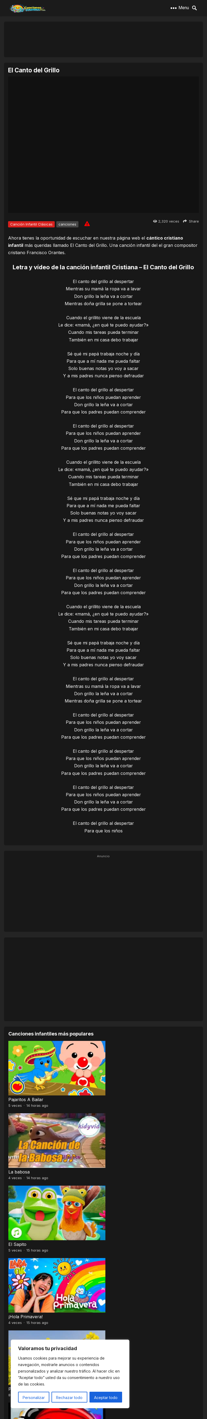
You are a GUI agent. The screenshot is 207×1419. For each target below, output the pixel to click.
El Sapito (17, 1167)
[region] (70, 1374)
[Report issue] (87, 223)
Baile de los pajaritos (29, 1307)
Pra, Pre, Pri (21, 1237)
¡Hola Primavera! (123, 1167)
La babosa (116, 1097)
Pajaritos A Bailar (25, 1097)
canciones (67, 224)
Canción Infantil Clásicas (31, 224)
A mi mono (117, 1307)
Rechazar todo (69, 1397)
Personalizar (34, 1397)
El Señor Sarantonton (128, 1237)
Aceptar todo (106, 1397)
